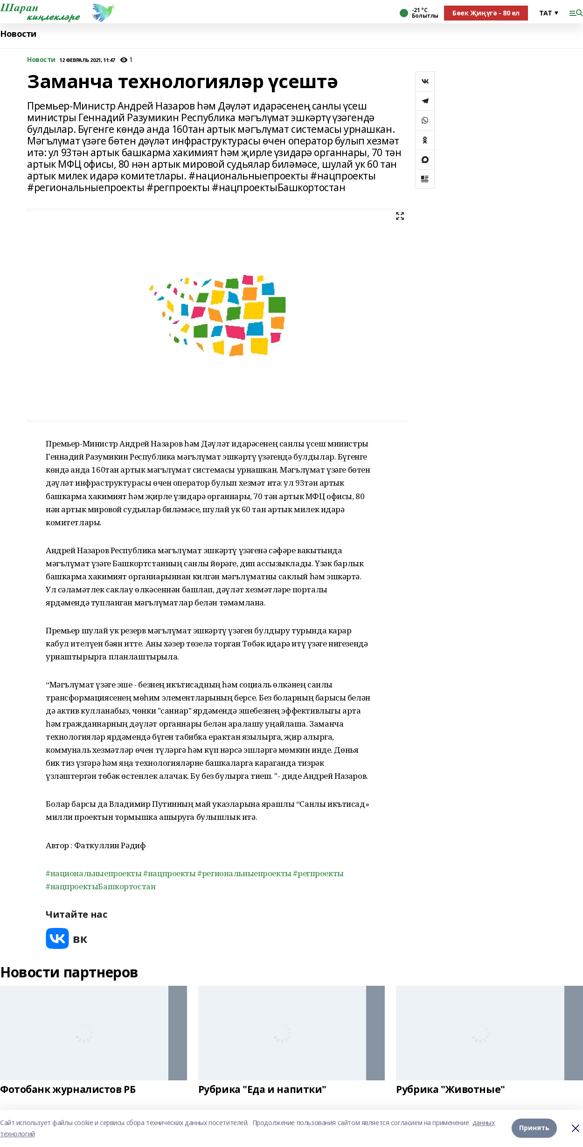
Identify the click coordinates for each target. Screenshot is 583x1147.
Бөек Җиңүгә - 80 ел (486, 12)
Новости (18, 34)
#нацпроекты (169, 873)
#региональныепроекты (244, 873)
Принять (534, 1128)
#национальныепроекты (94, 873)
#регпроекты (318, 873)
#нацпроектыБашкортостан (100, 886)
